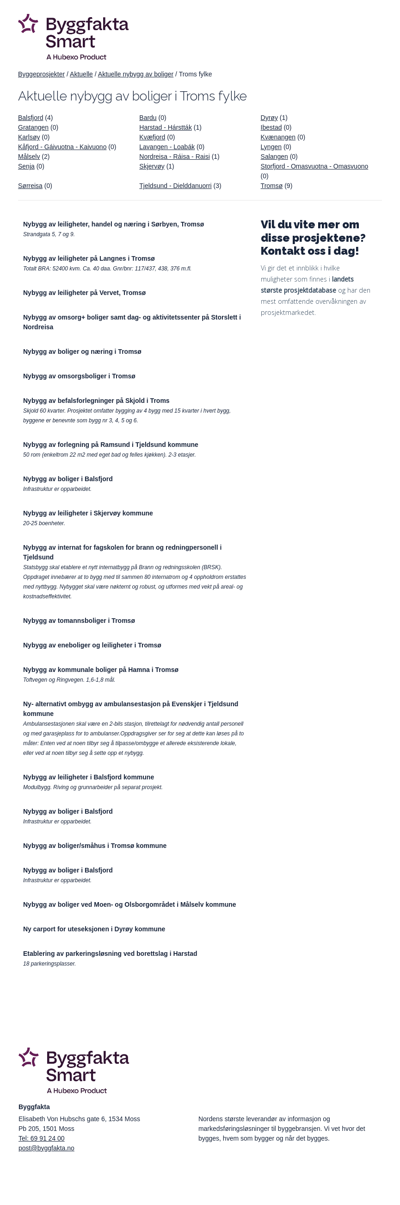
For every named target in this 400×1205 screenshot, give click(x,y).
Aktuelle (81, 74)
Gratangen (33, 127)
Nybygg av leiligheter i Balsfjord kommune (88, 777)
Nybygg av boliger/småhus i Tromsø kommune (94, 845)
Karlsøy (29, 137)
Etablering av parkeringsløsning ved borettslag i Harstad (110, 953)
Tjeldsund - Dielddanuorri (175, 185)
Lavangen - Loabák (167, 147)
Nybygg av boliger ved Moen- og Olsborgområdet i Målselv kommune (129, 904)
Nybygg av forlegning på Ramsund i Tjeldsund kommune (110, 444)
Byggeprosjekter (41, 74)
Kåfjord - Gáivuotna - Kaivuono (62, 147)
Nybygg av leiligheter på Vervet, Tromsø (84, 292)
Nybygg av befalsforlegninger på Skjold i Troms (96, 400)
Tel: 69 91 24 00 (41, 1138)
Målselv (29, 156)
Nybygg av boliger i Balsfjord (68, 479)
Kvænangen (278, 137)
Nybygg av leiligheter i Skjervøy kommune (88, 513)
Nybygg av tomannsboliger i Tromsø (79, 620)
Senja (26, 166)
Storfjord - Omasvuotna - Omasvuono (315, 166)
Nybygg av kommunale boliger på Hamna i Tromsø (100, 669)
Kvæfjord (152, 137)
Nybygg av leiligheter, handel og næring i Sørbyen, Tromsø (113, 224)
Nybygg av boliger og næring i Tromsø (82, 351)
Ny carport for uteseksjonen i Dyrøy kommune (94, 929)
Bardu (147, 117)
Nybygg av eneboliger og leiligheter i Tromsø (92, 645)
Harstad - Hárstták (165, 127)
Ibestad (271, 127)
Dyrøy (269, 117)
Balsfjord (30, 117)
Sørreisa (30, 185)
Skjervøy (151, 166)
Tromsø (272, 185)
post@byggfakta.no (46, 1148)
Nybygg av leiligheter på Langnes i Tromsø (89, 258)
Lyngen (271, 147)
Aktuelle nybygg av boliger (135, 74)
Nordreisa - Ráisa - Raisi (174, 156)
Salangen (274, 156)
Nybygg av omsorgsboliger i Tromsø (79, 376)
